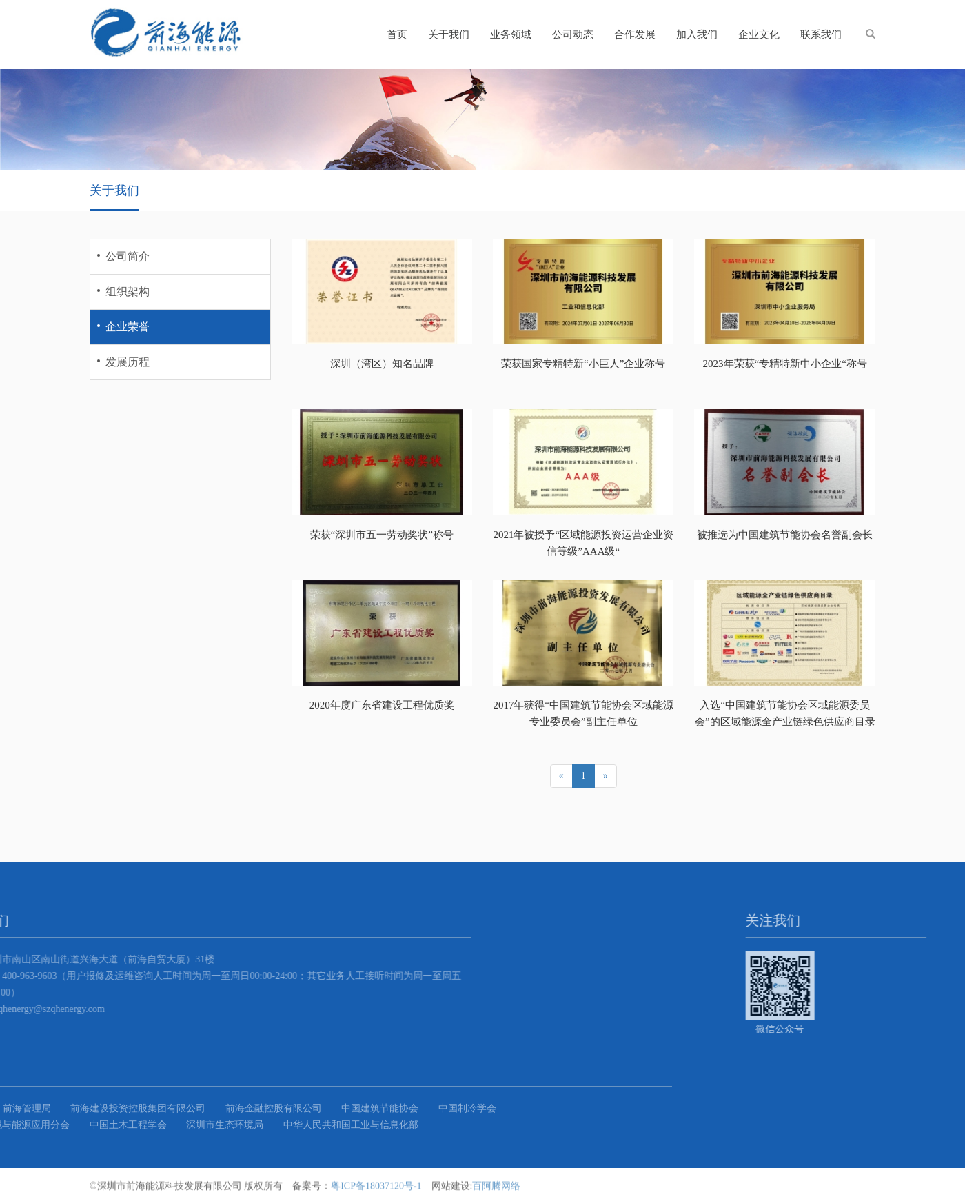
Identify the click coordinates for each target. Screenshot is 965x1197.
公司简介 (127, 256)
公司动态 (572, 34)
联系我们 (821, 34)
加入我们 (697, 34)
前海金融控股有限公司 (110, 1108)
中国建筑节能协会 (216, 1108)
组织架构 (127, 291)
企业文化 (759, 34)
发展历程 (127, 362)
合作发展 (635, 34)
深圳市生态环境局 (61, 1125)
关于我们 (448, 34)
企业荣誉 (127, 327)
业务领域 (510, 34)
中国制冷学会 (304, 1108)
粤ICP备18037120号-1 (376, 1189)
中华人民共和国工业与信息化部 (187, 1125)
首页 (397, 34)
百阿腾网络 (496, 1189)
